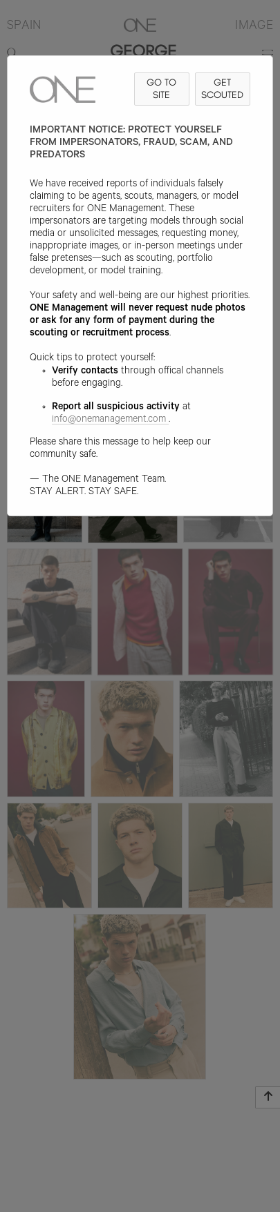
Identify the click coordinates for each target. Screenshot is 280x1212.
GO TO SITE (161, 89)
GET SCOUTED (222, 89)
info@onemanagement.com (110, 420)
